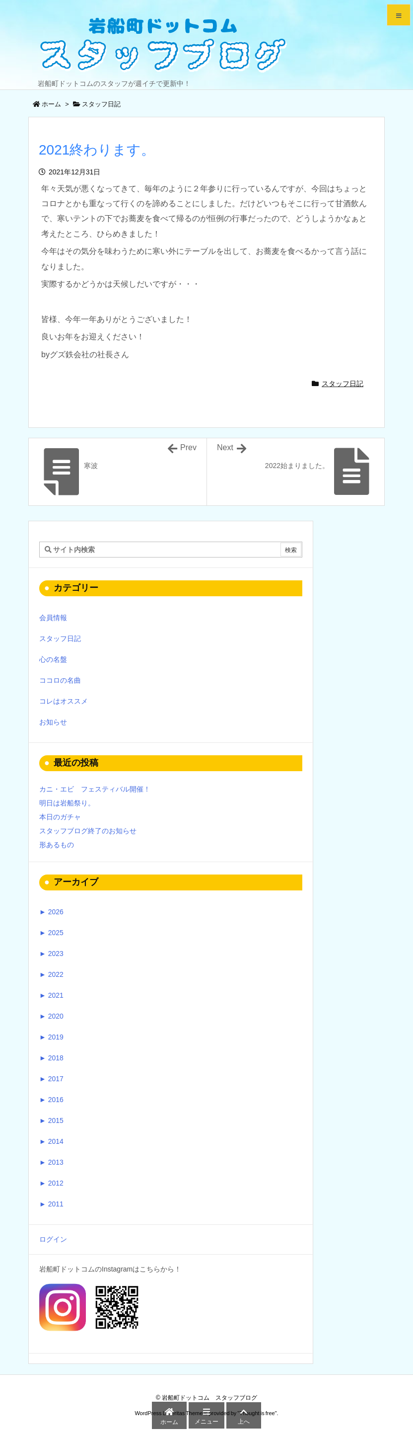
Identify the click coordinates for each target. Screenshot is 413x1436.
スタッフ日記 (101, 104)
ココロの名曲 (60, 680)
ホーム (51, 104)
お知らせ (53, 722)
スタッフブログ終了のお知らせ (88, 831)
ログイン (53, 1239)
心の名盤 (53, 659)
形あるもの (56, 845)
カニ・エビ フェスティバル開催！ (94, 789)
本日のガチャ (60, 817)
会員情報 (53, 618)
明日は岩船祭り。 (67, 803)
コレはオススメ (63, 701)
